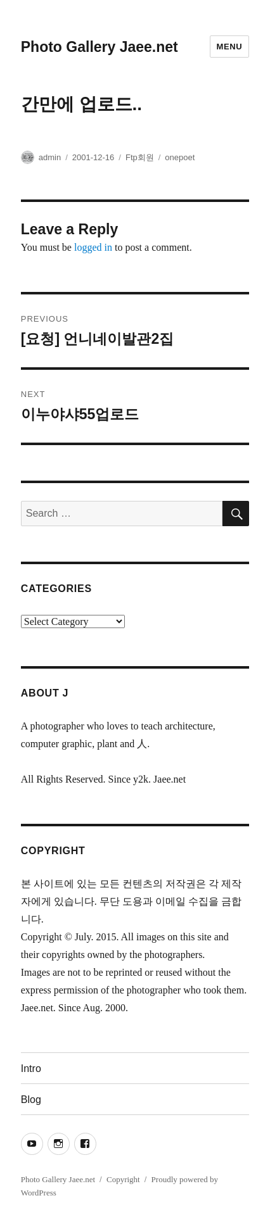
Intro (31, 1068)
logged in (93, 247)
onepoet (180, 157)
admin (50, 157)
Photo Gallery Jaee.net (99, 47)
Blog (31, 1099)
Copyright (123, 1179)
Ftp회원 (139, 157)
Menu (230, 46)
